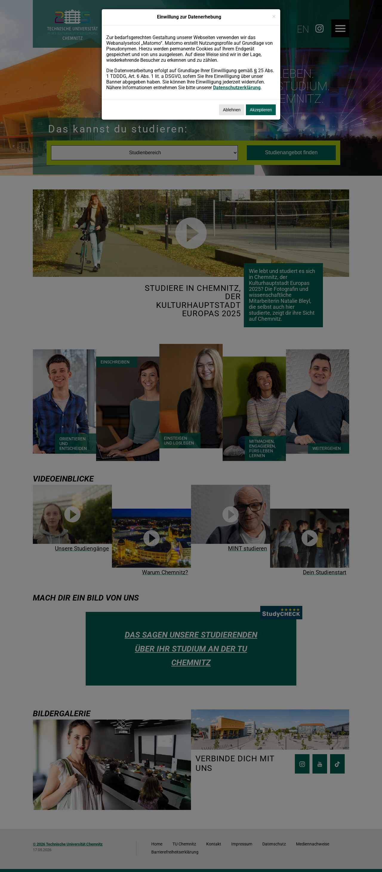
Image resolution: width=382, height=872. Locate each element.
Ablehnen (232, 109)
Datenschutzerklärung (237, 87)
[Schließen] (274, 16)
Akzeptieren (261, 109)
